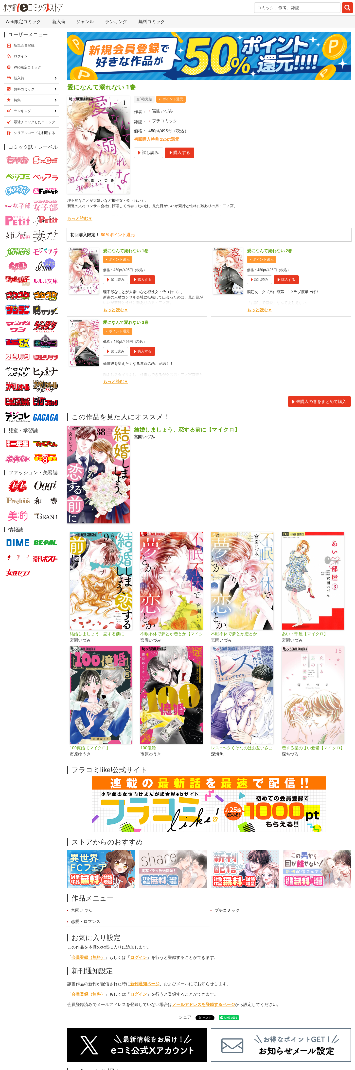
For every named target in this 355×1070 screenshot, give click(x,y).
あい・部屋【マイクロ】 (305, 633)
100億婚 (148, 747)
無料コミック (151, 21)
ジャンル (85, 21)
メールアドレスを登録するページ (203, 1004)
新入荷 (58, 21)
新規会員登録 (24, 45)
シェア (185, 1017)
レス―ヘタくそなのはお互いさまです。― (244, 747)
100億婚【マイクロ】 (90, 747)
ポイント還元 (172, 99)
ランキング (116, 21)
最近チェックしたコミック (34, 122)
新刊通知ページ (145, 983)
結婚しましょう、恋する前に (97, 633)
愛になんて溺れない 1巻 (125, 250)
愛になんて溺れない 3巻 (125, 322)
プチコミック (164, 120)
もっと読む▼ (79, 218)
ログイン (138, 957)
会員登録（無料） (88, 957)
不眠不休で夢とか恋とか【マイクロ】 (173, 633)
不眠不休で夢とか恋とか (234, 633)
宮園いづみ (162, 110)
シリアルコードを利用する (34, 133)
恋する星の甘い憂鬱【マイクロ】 (313, 747)
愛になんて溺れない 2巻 (269, 250)
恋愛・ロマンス (85, 921)
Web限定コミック (23, 21)
